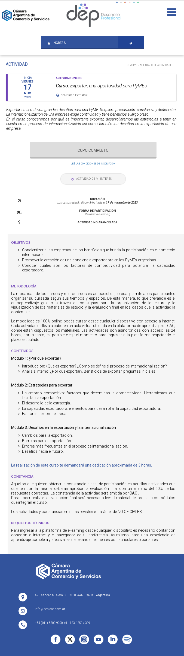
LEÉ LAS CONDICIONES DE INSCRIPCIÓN (93, 163)
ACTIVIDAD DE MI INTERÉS (91, 178)
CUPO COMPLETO (93, 150)
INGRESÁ (57, 42)
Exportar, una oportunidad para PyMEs (101, 85)
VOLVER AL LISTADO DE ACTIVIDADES (150, 65)
